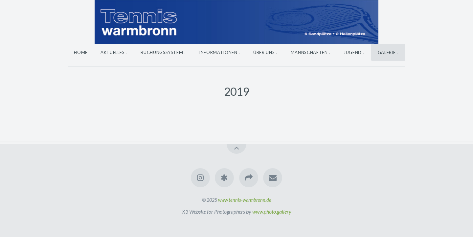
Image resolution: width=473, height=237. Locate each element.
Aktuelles (113, 52)
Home (81, 52)
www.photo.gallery (271, 211)
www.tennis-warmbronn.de (244, 200)
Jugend (353, 52)
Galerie (387, 52)
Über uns (264, 52)
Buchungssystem (162, 52)
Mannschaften (309, 52)
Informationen (218, 52)
